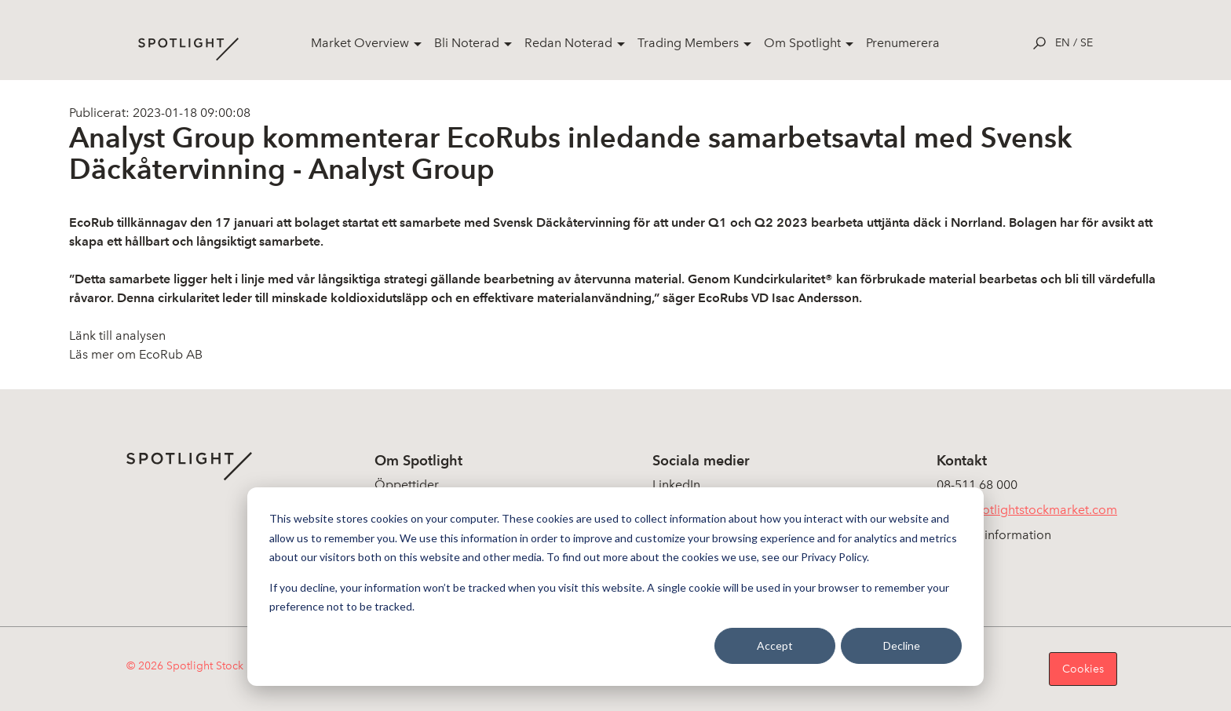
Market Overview (360, 42)
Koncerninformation (994, 534)
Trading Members (688, 42)
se (1086, 42)
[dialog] (615, 586)
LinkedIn (676, 484)
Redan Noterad (568, 42)
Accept (775, 645)
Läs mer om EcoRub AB (136, 354)
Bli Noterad (466, 42)
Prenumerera (903, 42)
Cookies (1083, 669)
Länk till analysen (117, 335)
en (1062, 42)
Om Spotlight (802, 42)
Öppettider (406, 484)
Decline (901, 645)
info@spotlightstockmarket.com (1027, 509)
